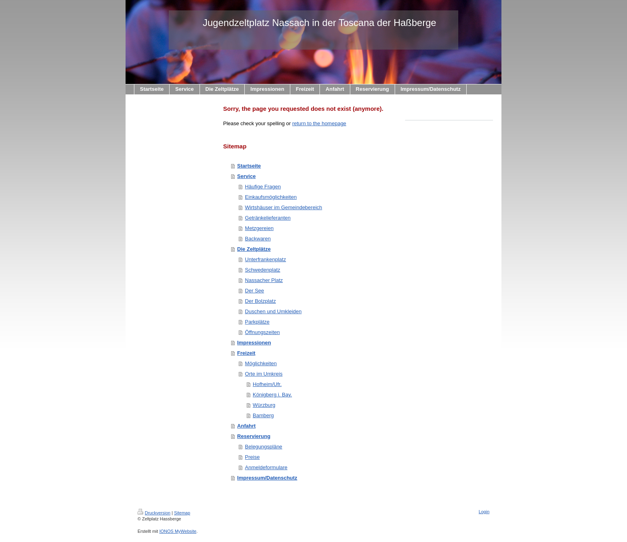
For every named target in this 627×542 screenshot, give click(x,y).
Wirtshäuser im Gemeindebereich (283, 207)
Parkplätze (257, 322)
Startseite (249, 166)
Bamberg (263, 415)
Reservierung (253, 436)
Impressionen (254, 343)
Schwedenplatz (262, 270)
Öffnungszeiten (262, 332)
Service (246, 176)
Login (484, 511)
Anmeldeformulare (266, 467)
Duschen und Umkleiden (273, 311)
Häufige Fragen (263, 187)
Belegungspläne (263, 447)
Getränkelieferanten (268, 218)
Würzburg (264, 405)
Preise (252, 457)
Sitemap (182, 512)
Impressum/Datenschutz (267, 478)
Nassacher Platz (264, 280)
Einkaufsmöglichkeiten (271, 197)
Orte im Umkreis (264, 374)
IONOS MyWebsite (177, 531)
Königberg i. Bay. (272, 395)
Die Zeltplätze (254, 249)
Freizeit (246, 353)
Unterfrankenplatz (265, 259)
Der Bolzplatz (260, 301)
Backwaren (258, 239)
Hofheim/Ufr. (267, 384)
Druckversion (154, 512)
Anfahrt (246, 426)
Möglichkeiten (261, 363)
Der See (254, 291)
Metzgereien (259, 228)
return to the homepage (319, 123)
